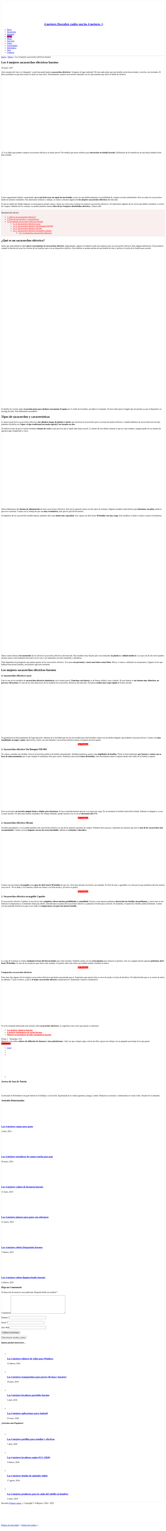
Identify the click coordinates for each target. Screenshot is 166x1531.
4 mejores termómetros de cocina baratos (24, 1032)
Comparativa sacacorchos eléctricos (35, 233)
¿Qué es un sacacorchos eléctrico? (21, 217)
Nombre (4, 1321)
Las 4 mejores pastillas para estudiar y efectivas (30, 1442)
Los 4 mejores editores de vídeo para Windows (30, 1362)
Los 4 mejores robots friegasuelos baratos (22, 1247)
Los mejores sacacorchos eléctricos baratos (25, 221)
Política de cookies (28, 1529)
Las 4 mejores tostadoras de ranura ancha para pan (27, 1156)
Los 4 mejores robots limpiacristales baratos (23, 1277)
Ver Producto (83, 744)
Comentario (6, 1316)
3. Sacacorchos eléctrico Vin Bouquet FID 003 (33, 226)
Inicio (9, 30)
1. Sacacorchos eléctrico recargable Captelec (32, 231)
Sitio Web (5, 1331)
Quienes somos (15, 1507)
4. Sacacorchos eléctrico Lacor (26, 224)
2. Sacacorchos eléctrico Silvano (27, 228)
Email (3, 1326)
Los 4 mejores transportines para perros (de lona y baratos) (36, 1380)
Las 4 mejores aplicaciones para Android (27, 1416)
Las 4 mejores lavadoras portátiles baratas (28, 1398)
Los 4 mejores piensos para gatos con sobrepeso (25, 1217)
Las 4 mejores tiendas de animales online (27, 1479)
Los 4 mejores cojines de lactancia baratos (22, 1186)
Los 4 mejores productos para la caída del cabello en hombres (37, 1497)
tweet (9, 1048)
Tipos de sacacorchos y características (23, 219)
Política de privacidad (10, 1529)
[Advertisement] (83, 176)
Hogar (10, 57)
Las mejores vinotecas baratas (20, 1030)
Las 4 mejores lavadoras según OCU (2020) (28, 1461)
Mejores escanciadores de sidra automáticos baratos (29, 1035)
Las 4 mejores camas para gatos (17, 1126)
